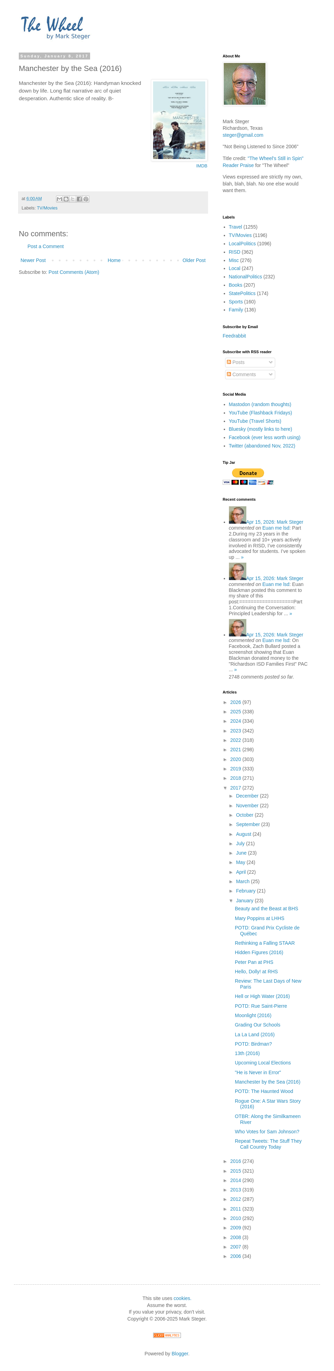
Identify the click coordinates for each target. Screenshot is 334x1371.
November (248, 805)
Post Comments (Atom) (74, 272)
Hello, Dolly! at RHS (256, 971)
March (243, 881)
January (245, 900)
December (248, 796)
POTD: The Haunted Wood (264, 1091)
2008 (236, 1237)
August (244, 834)
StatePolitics (242, 293)
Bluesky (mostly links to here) (260, 429)
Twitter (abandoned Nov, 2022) (262, 446)
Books (235, 285)
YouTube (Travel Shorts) (255, 421)
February (246, 891)
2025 (236, 711)
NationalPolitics (245, 276)
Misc (234, 260)
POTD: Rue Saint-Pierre (261, 1006)
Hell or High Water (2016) (262, 996)
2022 (236, 740)
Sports (236, 301)
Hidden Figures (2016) (259, 952)
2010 (236, 1218)
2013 (236, 1189)
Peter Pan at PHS (254, 962)
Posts (236, 362)
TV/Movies (47, 208)
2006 (236, 1256)
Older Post (194, 260)
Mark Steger (274, 522)
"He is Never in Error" (258, 1072)
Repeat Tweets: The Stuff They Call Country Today (268, 1144)
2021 (236, 749)
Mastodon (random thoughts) (260, 404)
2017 (236, 788)
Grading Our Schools (257, 1025)
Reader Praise (238, 165)
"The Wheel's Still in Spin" (275, 158)
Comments (241, 374)
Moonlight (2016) (253, 1015)
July (241, 843)
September (248, 824)
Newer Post (33, 260)
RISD (234, 252)
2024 (236, 721)
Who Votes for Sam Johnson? (267, 1131)
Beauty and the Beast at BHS (266, 908)
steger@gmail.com (243, 135)
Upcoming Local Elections (263, 1062)
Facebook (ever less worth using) (265, 437)
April (241, 872)
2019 (236, 768)
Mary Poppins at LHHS (259, 918)
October (245, 815)
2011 (236, 1209)
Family (236, 309)
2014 (236, 1180)
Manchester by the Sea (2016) (267, 1082)
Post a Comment (45, 246)
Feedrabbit (234, 336)
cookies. (182, 1298)
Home (114, 260)
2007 (236, 1247)
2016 (236, 1161)
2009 (236, 1227)
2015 (236, 1171)
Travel (235, 227)
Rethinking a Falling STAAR (265, 943)
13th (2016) (247, 1053)
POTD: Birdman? (253, 1044)
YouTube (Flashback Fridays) (260, 412)
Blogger (180, 1353)
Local (234, 268)
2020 (236, 759)
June (242, 853)
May (241, 862)
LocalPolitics (242, 243)
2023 (236, 731)
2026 (236, 702)
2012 (236, 1199)
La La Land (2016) (255, 1034)
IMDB (201, 165)
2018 (236, 778)
